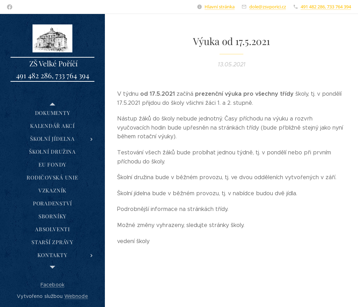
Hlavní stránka (220, 6)
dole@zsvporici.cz (267, 6)
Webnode (76, 296)
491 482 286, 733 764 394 (326, 6)
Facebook (52, 285)
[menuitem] (52, 113)
